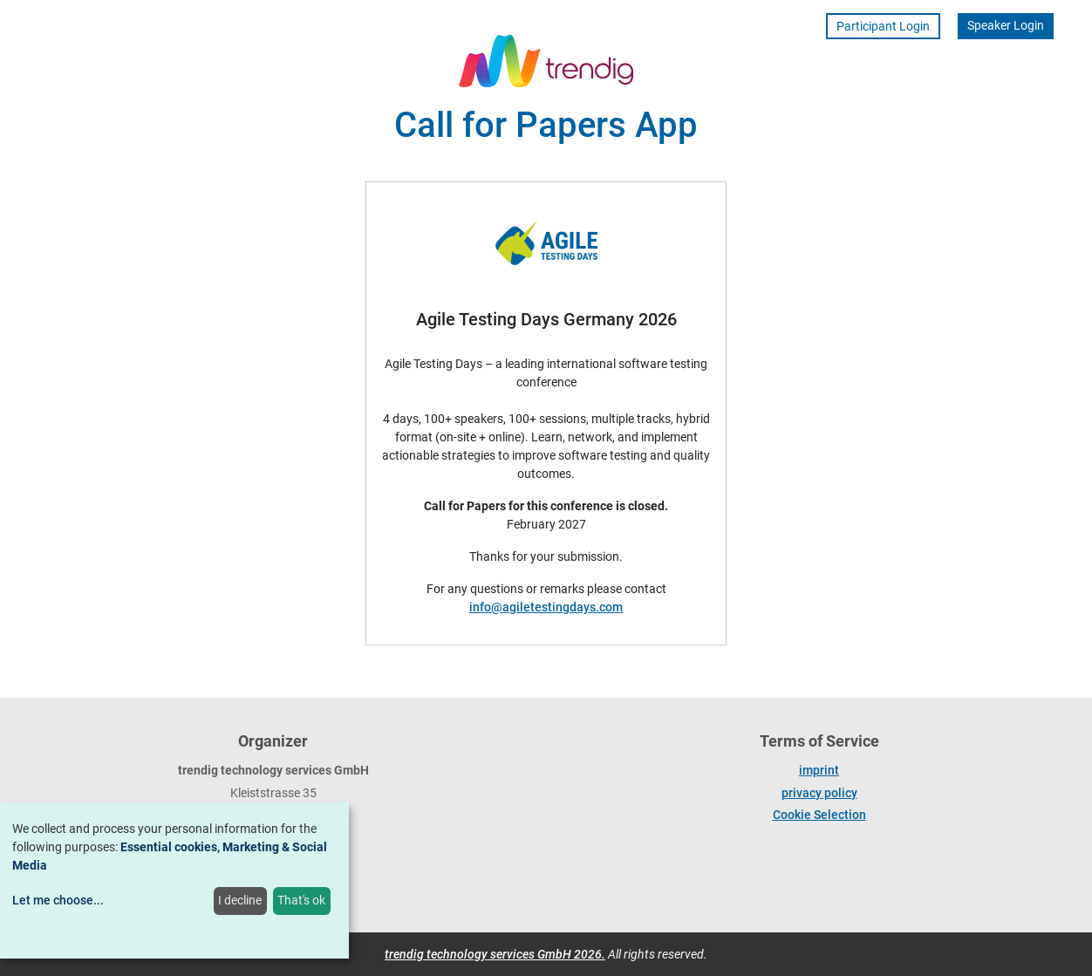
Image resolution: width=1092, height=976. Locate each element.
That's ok (301, 900)
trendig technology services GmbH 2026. (495, 954)
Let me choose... (58, 900)
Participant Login (883, 26)
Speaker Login (1005, 25)
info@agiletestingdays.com (546, 607)
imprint (819, 770)
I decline (240, 900)
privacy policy (819, 793)
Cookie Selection (819, 815)
